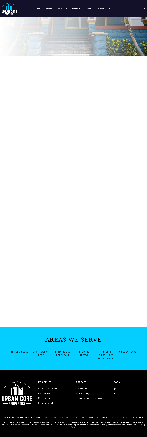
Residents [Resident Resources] (62, 9)
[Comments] (117, 124)
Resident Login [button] (104, 9)
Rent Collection (71, 60)
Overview (27, 60)
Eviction (111, 60)
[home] (9, 8)
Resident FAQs (45, 393)
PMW (116, 417)
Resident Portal (45, 403)
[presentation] (125, 138)
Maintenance (86, 60)
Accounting (100, 60)
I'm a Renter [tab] (116, 91)
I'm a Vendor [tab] (131, 91)
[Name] (117, 96)
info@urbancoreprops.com (89, 398)
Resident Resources (47, 388)
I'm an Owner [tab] (102, 91)
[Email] (117, 101)
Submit (138, 147)
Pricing (121, 60)
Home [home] (39, 9)
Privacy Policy (137, 417)
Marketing (38, 60)
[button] (143, 8)
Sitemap (124, 417)
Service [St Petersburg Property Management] (49, 9)
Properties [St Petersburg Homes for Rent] (77, 9)
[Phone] (117, 106)
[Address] (117, 112)
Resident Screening (53, 60)
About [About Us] (89, 9)
